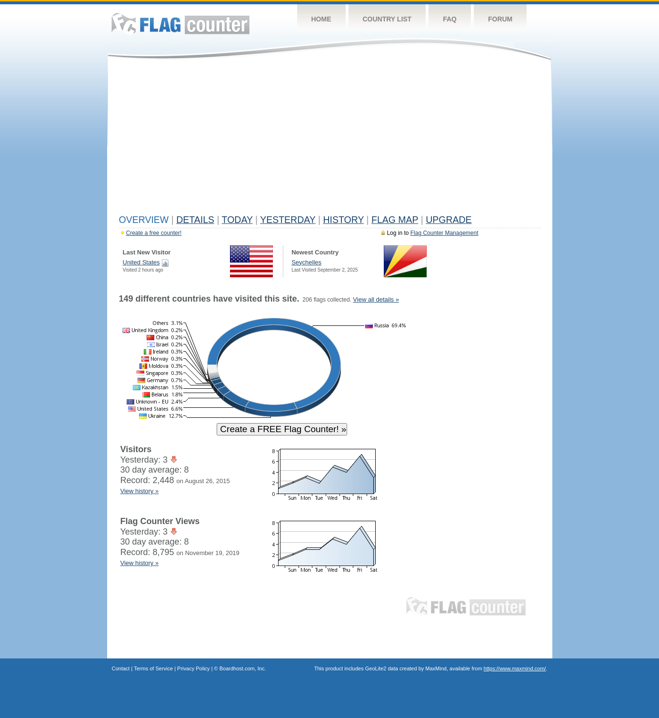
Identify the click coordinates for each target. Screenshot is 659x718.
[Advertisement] (329, 139)
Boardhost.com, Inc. (243, 668)
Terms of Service (153, 668)
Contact (121, 668)
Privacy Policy (193, 668)
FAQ (450, 19)
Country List (387, 19)
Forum (500, 19)
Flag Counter (180, 23)
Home (321, 19)
